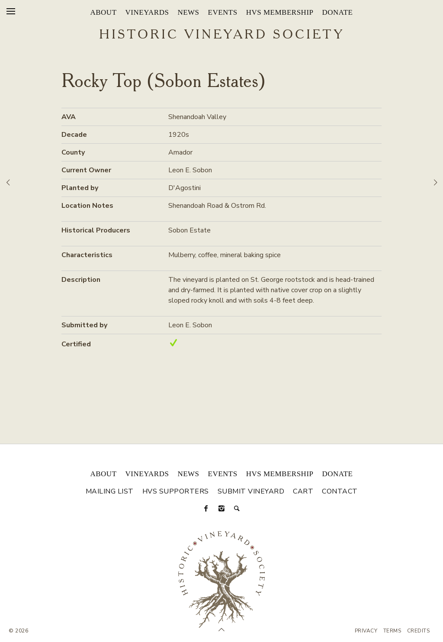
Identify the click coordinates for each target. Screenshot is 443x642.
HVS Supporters (175, 491)
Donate (337, 12)
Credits (418, 630)
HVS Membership (280, 12)
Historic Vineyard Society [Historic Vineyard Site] (221, 35)
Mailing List (110, 491)
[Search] (237, 508)
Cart (303, 491)
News (188, 12)
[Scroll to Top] (221, 630)
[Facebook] (206, 508)
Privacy (366, 630)
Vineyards (147, 12)
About (103, 12)
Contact (340, 491)
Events (223, 12)
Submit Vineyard (251, 491)
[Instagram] (221, 508)
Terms (392, 630)
